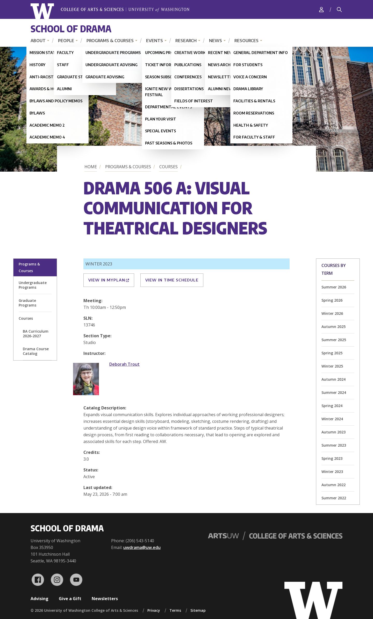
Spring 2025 (331, 352)
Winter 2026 (332, 313)
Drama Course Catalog (36, 351)
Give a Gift (70, 598)
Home (90, 167)
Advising (39, 598)
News (215, 40)
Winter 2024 (332, 418)
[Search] (339, 9)
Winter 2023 (332, 471)
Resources (246, 40)
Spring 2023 (331, 458)
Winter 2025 (332, 366)
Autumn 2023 (333, 432)
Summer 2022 (333, 497)
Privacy (153, 610)
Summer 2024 (333, 392)
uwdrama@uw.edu (142, 547)
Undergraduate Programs (33, 285)
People (66, 40)
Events (154, 40)
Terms (175, 610)
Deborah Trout (124, 364)
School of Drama (71, 28)
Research (186, 40)
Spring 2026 (331, 300)
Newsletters (105, 598)
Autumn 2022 (333, 484)
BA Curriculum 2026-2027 (35, 333)
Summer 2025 (333, 339)
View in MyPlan (108, 280)
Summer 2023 (333, 445)
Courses (168, 167)
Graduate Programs (27, 303)
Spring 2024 (331, 405)
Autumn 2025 (333, 326)
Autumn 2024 (333, 379)
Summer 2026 (333, 287)
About (38, 40)
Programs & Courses (110, 40)
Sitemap (198, 610)
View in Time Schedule (171, 280)
